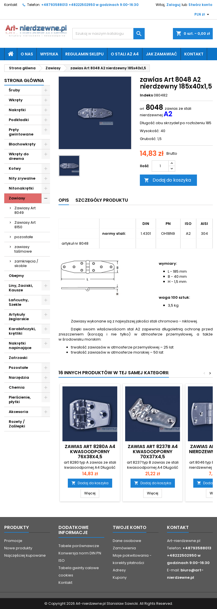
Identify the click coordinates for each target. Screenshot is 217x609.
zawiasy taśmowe (23, 249)
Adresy (119, 570)
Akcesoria (18, 411)
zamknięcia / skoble (26, 263)
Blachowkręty (22, 144)
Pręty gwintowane (21, 132)
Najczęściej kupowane (25, 555)
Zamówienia (124, 548)
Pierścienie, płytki (20, 399)
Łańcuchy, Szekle (19, 302)
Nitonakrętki (21, 188)
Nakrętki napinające (20, 345)
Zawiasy (17, 198)
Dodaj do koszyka (167, 180)
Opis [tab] (63, 200)
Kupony (120, 577)
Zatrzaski (18, 357)
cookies (65, 575)
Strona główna (24, 80)
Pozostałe (18, 367)
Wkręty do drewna (19, 156)
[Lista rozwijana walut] (202, 14)
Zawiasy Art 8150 (25, 225)
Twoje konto (129, 527)
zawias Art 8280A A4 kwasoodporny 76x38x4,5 (90, 451)
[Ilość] (160, 166)
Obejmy (16, 275)
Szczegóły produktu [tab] (101, 200)
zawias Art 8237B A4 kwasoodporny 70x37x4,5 (153, 451)
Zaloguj (173, 4)
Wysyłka (49, 54)
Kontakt (10, 4)
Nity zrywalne (22, 178)
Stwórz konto (200, 4)
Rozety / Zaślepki (17, 424)
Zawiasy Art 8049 (25, 210)
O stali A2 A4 (125, 54)
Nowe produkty (18, 548)
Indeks (146, 95)
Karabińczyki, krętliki (22, 331)
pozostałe (23, 237)
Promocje (13, 540)
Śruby (14, 90)
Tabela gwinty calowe (78, 568)
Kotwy (15, 168)
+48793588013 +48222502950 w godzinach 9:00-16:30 (89, 4)
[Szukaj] (108, 33)
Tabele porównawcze (78, 545)
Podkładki (19, 119)
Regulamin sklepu (84, 54)
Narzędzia (19, 377)
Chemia (17, 387)
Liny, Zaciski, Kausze (21, 288)
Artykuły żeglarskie (19, 317)
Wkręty (16, 100)
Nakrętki (17, 110)
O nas (27, 54)
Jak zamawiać (161, 54)
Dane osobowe (127, 540)
